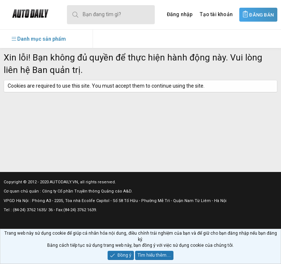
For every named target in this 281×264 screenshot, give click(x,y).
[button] (39, 39)
